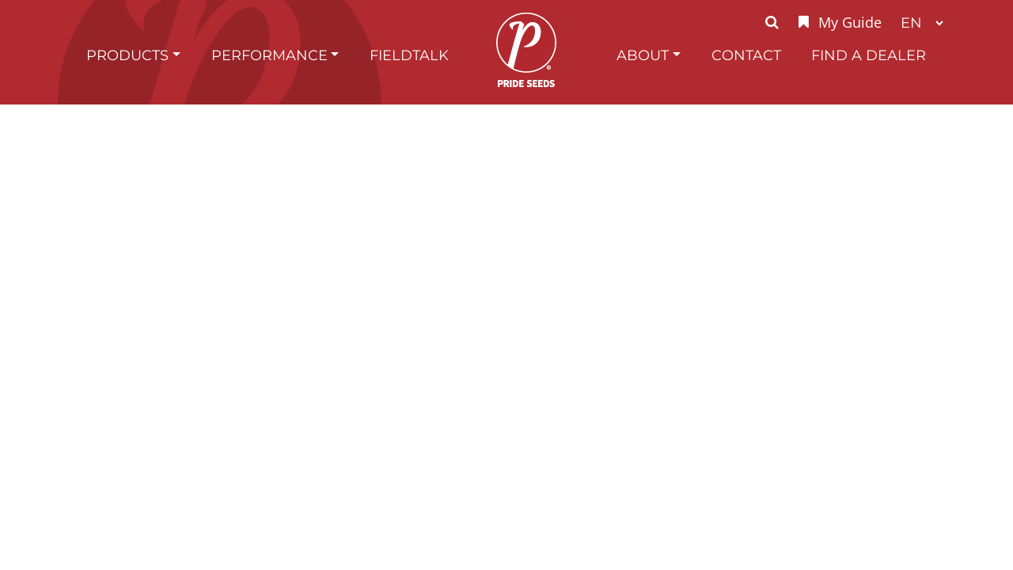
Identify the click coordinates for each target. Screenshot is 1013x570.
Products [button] (127, 55)
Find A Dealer (868, 55)
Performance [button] (269, 55)
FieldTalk (409, 55)
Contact (746, 55)
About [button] (643, 55)
